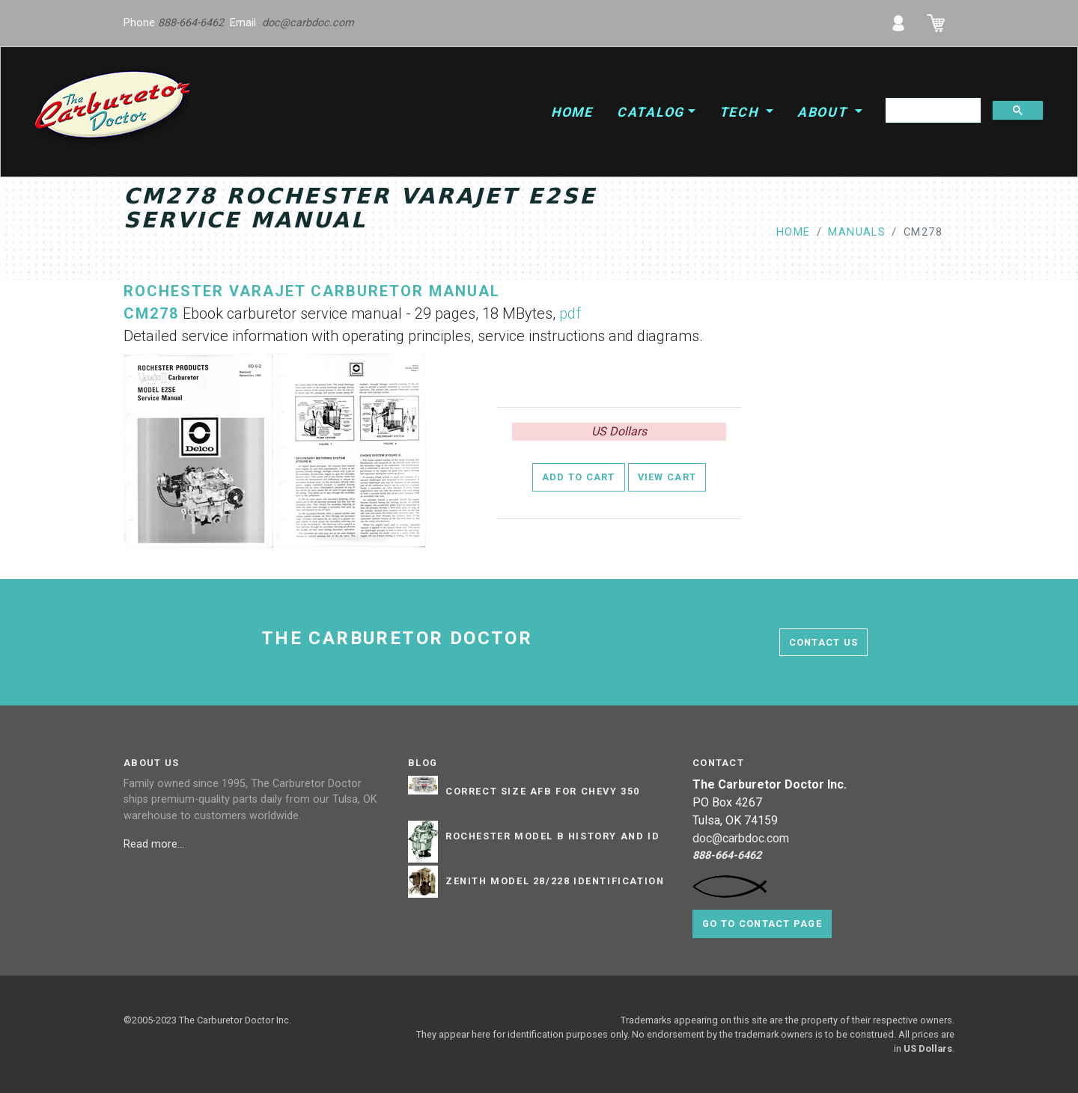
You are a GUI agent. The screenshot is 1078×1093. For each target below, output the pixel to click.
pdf (570, 313)
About (824, 112)
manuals (857, 232)
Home (572, 112)
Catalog (650, 112)
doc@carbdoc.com (308, 22)
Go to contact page (762, 923)
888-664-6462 (191, 22)
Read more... (155, 844)
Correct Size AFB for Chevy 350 (542, 791)
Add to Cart (578, 477)
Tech (741, 112)
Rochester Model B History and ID (552, 836)
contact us (824, 642)
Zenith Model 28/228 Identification (554, 881)
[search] (931, 111)
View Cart (667, 477)
